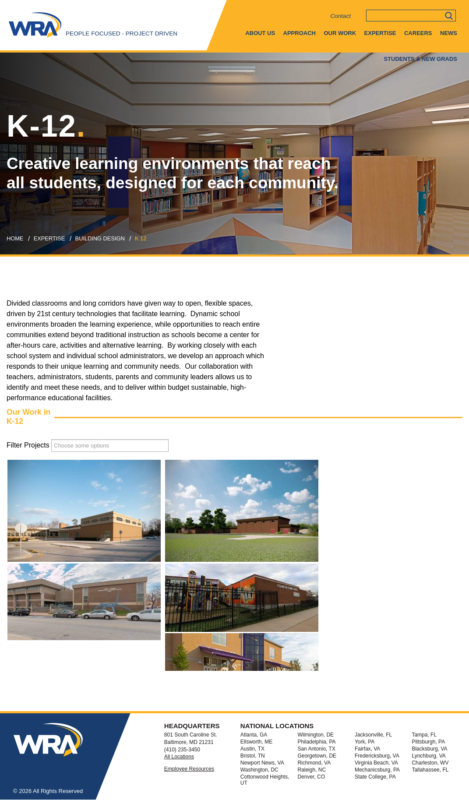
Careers (418, 33)
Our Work (340, 33)
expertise (49, 238)
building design (100, 238)
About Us (260, 33)
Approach (299, 33)
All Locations (179, 757)
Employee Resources (189, 769)
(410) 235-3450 (182, 750)
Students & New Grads (420, 59)
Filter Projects (28, 445)
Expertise (380, 33)
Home (15, 238)
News (448, 33)
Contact (340, 16)
